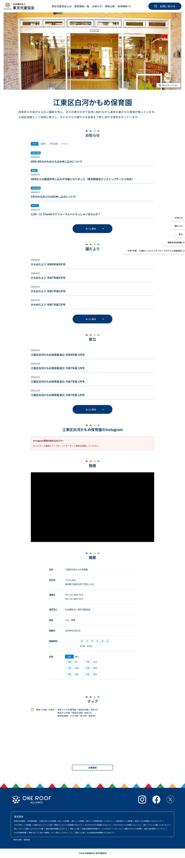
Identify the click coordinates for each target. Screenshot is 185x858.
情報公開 (110, 6)
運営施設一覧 (81, 6)
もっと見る (95, 228)
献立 (181, 234)
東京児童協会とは (62, 6)
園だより (179, 225)
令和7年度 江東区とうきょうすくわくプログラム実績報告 (154, 250)
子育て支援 (55, 144)
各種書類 (92, 767)
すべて (35, 144)
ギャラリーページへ (168, 85)
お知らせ (97, 6)
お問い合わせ (165, 6)
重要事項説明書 (175, 242)
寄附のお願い (18, 840)
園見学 (44, 144)
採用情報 (123, 6)
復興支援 (27, 840)
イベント (67, 144)
